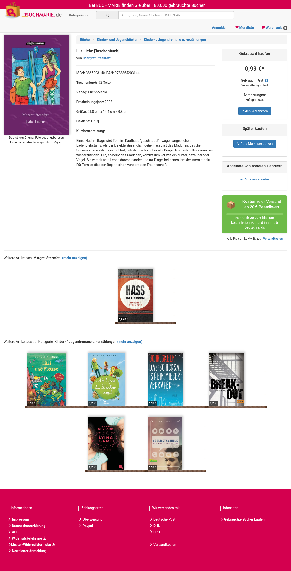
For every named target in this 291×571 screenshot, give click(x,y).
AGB (13, 532)
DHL (154, 526)
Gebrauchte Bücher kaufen (242, 519)
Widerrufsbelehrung (27, 538)
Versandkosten (273, 238)
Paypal (85, 526)
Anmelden (219, 28)
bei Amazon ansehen (254, 179)
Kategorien (79, 15)
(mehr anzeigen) (74, 258)
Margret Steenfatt (97, 58)
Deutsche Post (162, 519)
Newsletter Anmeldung (27, 551)
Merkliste (244, 28)
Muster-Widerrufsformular (32, 545)
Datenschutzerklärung (26, 526)
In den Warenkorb (254, 111)
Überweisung (90, 519)
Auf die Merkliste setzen (255, 144)
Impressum (18, 519)
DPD (154, 532)
